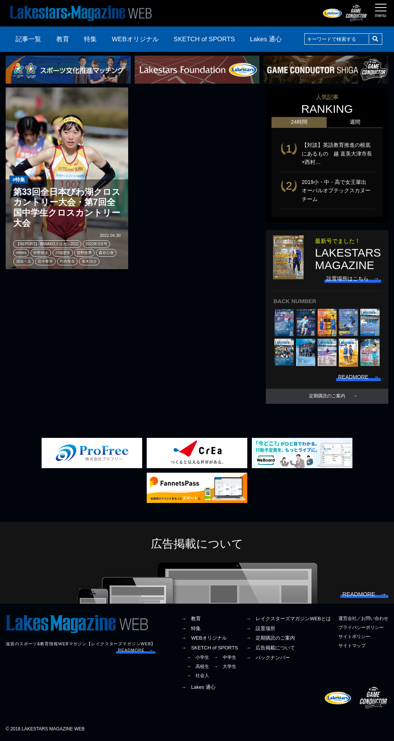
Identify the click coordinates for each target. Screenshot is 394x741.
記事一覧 (28, 39)
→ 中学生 (225, 657)
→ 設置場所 (260, 629)
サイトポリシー (354, 637)
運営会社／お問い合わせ (363, 618)
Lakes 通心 (266, 39)
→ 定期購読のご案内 (270, 638)
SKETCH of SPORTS (204, 39)
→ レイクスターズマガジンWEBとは (288, 619)
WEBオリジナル (135, 39)
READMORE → (136, 651)
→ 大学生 (225, 667)
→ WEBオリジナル (204, 638)
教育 (62, 39)
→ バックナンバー (268, 658)
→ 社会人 (197, 676)
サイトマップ (352, 646)
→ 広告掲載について (270, 648)
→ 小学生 (197, 657)
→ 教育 (191, 619)
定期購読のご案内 (327, 396)
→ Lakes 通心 (198, 687)
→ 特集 (191, 629)
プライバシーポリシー (361, 627)
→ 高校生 (197, 667)
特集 (90, 39)
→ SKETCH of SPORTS (209, 648)
